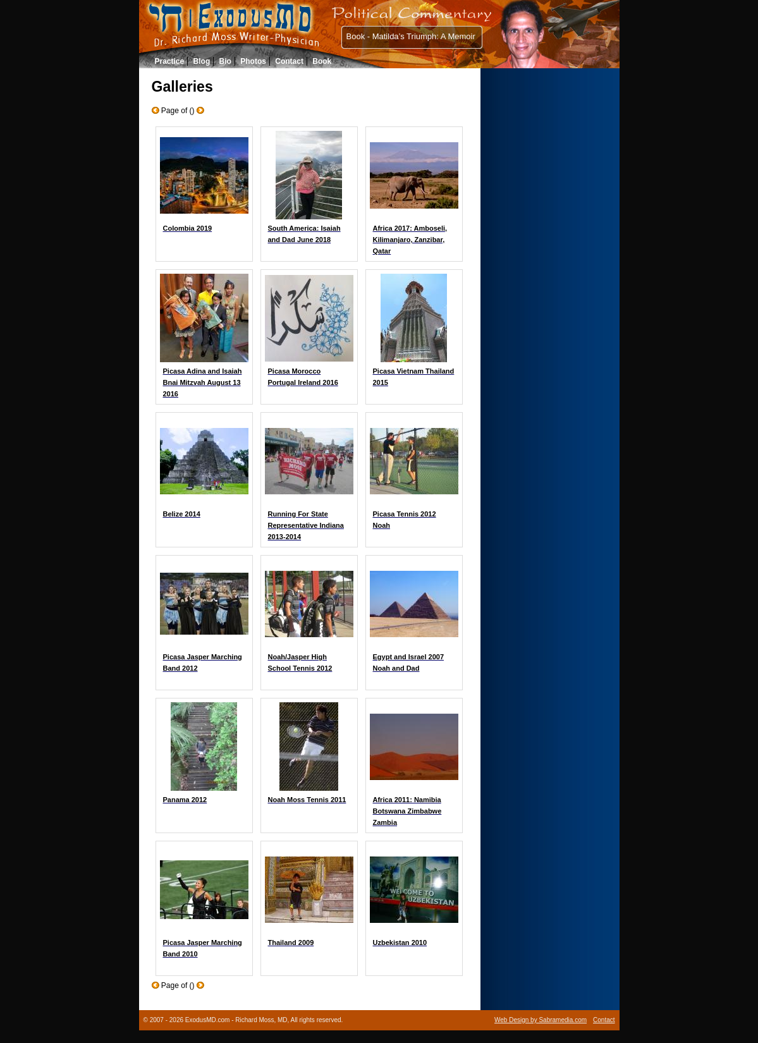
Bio (225, 61)
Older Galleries (155, 110)
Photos (253, 61)
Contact (289, 61)
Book (321, 61)
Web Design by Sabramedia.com (540, 1019)
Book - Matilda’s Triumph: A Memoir (410, 36)
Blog (202, 61)
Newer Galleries (200, 110)
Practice (170, 61)
